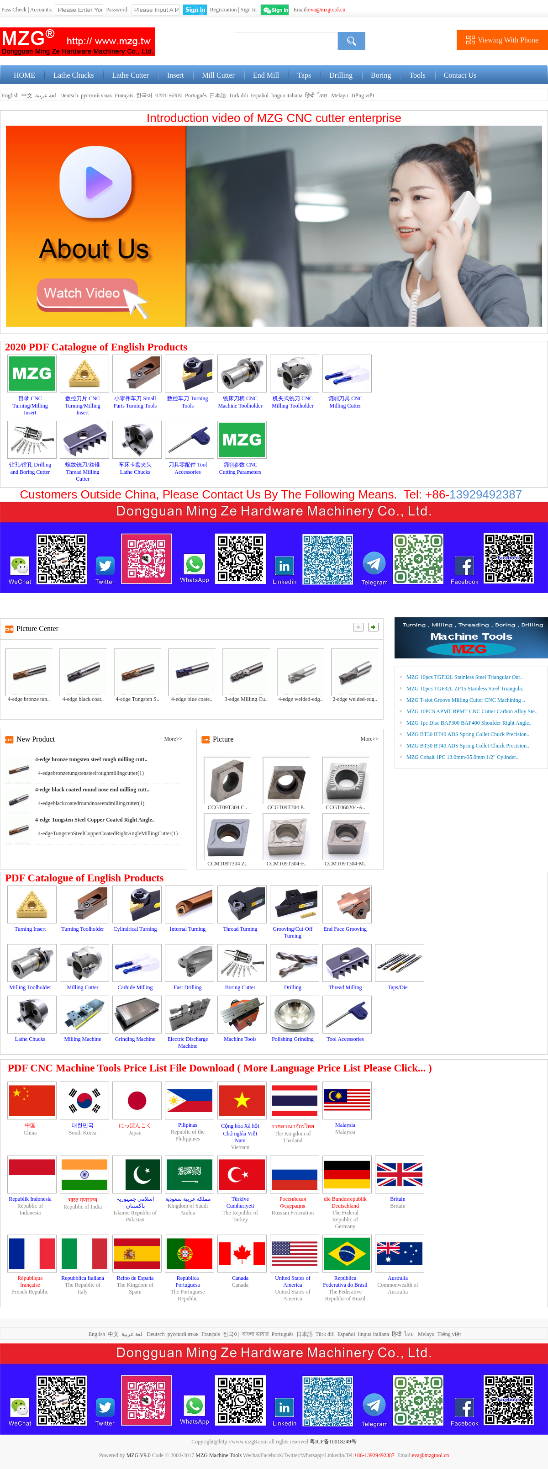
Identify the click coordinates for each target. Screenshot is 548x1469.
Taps (304, 75)
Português (196, 95)
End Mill (266, 75)
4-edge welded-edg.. (300, 699)
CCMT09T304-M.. (346, 863)
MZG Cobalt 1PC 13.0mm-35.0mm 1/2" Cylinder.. (462, 757)
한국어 (144, 95)
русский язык (96, 95)
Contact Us (460, 75)
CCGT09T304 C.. (227, 807)
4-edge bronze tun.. (29, 699)
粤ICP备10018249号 (333, 1441)
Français (124, 95)
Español (260, 95)
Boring (381, 75)
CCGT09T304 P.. (286, 807)
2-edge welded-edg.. (354, 699)
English (9, 95)
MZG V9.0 (138, 1455)
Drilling (341, 75)
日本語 (218, 95)
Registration (223, 9)
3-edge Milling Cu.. (246, 699)
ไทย (322, 95)
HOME (24, 75)
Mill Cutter (218, 75)
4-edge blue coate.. (192, 699)
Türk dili (238, 95)
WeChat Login (274, 10)
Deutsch (69, 95)
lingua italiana (286, 95)
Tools (417, 75)
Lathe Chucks (73, 75)
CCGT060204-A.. (345, 807)
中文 (26, 95)
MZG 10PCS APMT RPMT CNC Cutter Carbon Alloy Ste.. (471, 711)
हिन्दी (310, 95)
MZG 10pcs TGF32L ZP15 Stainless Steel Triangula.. (465, 688)
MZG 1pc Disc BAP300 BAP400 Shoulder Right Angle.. (469, 723)
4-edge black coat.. (83, 699)
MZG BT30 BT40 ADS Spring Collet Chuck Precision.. (467, 734)
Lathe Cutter (130, 75)
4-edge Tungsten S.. (137, 699)
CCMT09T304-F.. (286, 863)
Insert (175, 75)
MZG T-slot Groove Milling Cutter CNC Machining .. (465, 700)
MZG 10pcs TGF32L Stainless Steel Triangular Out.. (464, 677)
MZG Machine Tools (218, 1455)
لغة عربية (46, 95)
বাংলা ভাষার (168, 95)
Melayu (339, 95)
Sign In (249, 9)
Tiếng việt (362, 95)
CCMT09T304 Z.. (227, 863)
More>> (173, 739)
